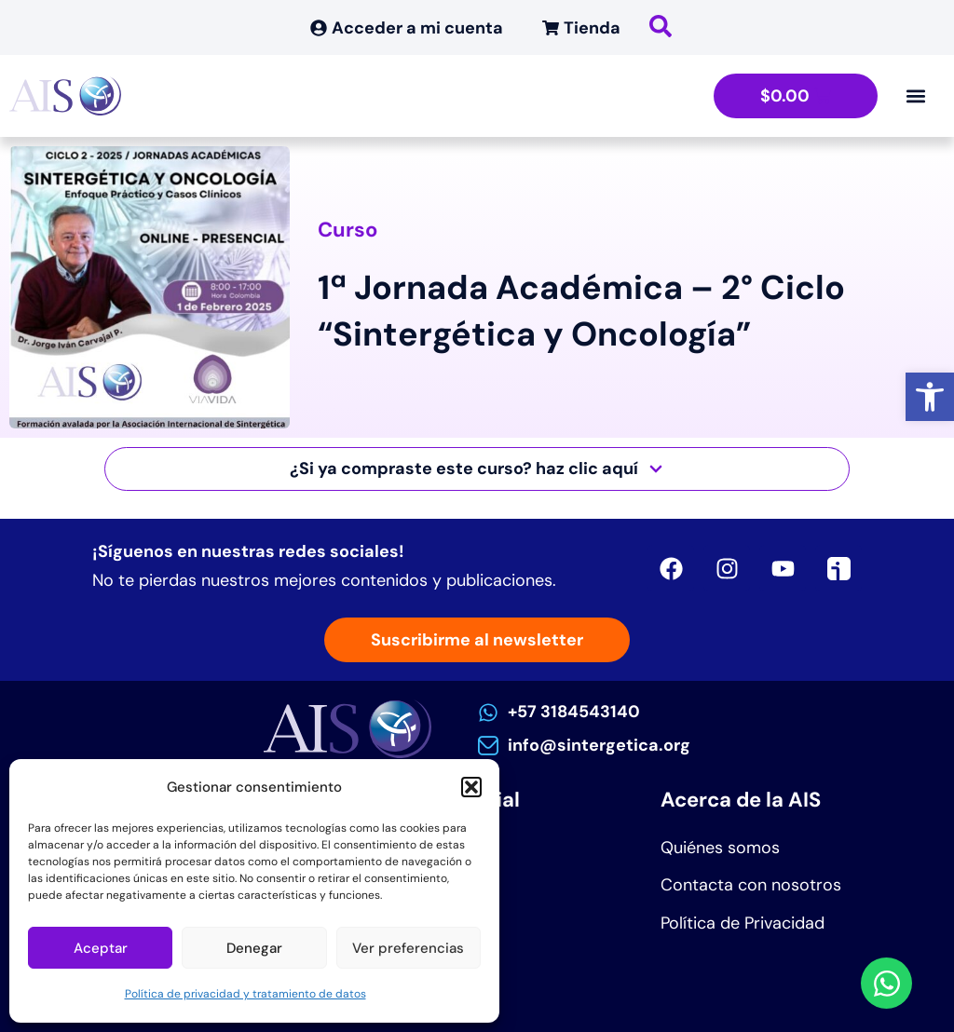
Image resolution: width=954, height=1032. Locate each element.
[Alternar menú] (915, 95)
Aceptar (101, 948)
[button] (471, 787)
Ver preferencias (408, 948)
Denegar (254, 948)
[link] (930, 397)
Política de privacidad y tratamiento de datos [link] (245, 993)
